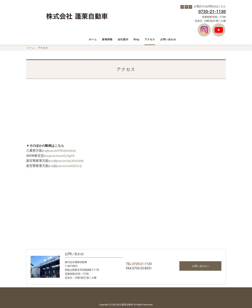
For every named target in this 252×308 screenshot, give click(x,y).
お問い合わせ (168, 39)
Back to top (126, 294)
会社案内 (123, 39)
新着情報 (107, 39)
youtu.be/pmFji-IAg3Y (61, 155)
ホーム (93, 39)
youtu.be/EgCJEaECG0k (70, 161)
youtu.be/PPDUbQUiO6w (61, 150)
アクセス (150, 39)
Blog (136, 39)
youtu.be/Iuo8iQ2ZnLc (69, 166)
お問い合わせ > (200, 266)
